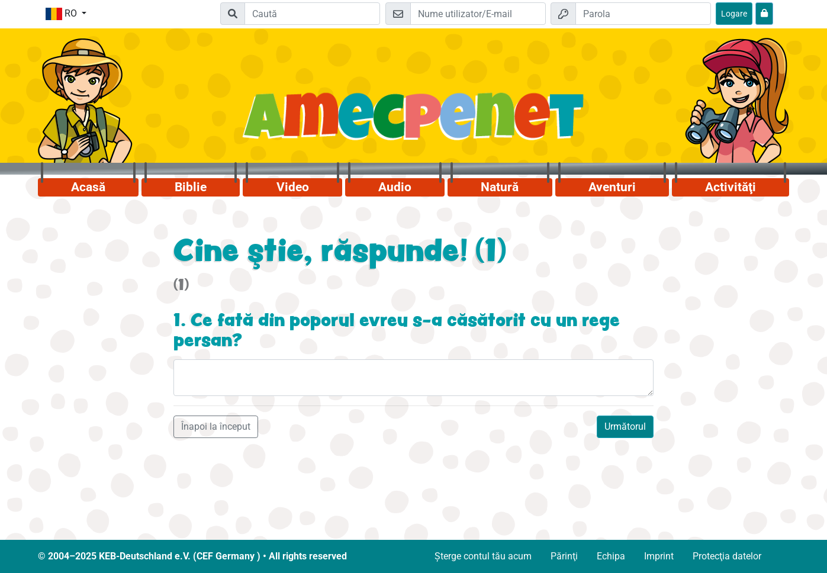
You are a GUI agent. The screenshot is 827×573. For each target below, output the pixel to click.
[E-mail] (478, 13)
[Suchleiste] (312, 13)
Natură (500, 187)
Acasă (88, 187)
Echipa (611, 556)
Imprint (659, 556)
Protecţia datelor (727, 556)
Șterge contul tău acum (483, 556)
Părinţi (564, 556)
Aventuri (612, 187)
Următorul (625, 426)
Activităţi (730, 187)
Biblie (191, 187)
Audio (394, 187)
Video (292, 187)
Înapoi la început (215, 426)
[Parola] (643, 13)
